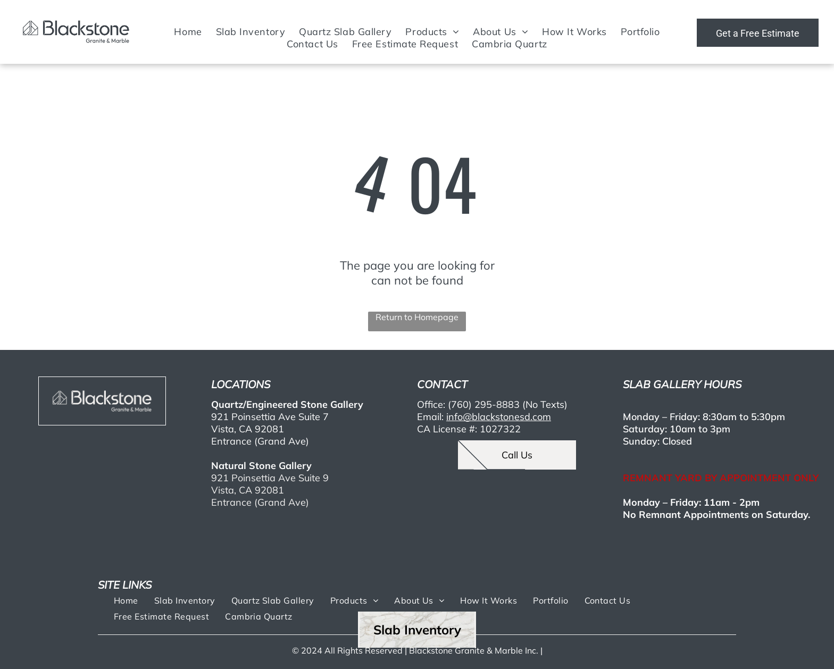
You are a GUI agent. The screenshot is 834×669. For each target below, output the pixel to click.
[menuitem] (187, 32)
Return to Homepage (417, 317)
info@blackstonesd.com (498, 417)
